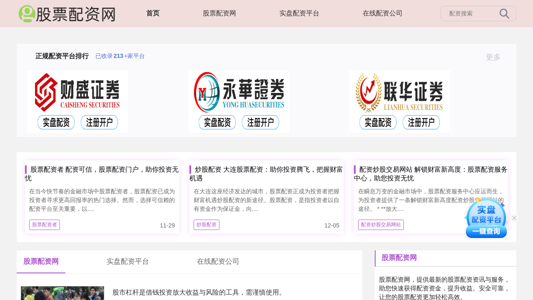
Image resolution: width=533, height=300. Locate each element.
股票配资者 (44, 225)
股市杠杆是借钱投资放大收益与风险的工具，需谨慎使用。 (199, 292)
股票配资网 (219, 13)
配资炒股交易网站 (381, 225)
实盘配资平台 (299, 13)
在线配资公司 (383, 13)
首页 (152, 13)
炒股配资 (207, 225)
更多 (497, 57)
